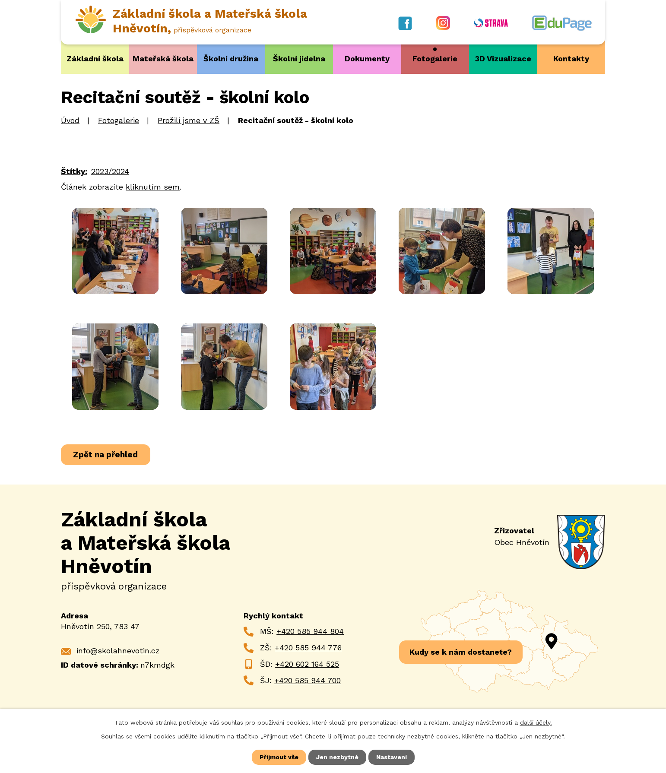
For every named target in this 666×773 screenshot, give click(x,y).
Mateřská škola (163, 58)
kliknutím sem (153, 186)
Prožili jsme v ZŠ (188, 120)
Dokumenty (367, 58)
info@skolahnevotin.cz (117, 650)
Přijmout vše (279, 757)
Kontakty (571, 58)
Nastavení (391, 757)
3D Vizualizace (503, 58)
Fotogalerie (434, 58)
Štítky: (74, 170)
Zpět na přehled (105, 454)
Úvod (70, 120)
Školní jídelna (299, 58)
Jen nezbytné (337, 757)
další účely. (536, 722)
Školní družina (230, 58)
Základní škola (95, 58)
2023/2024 (110, 170)
